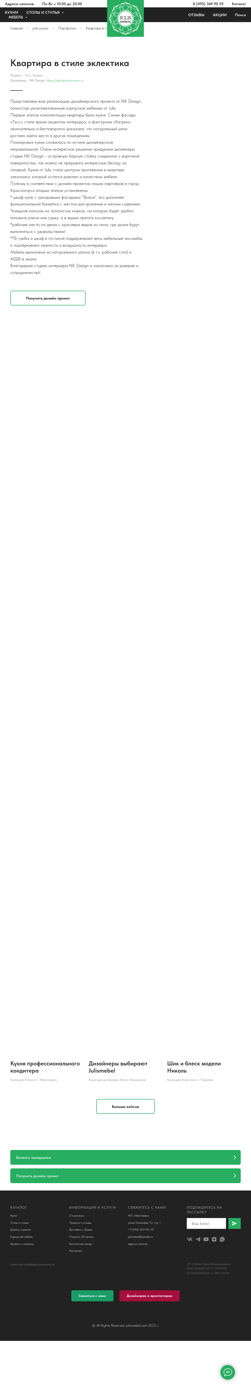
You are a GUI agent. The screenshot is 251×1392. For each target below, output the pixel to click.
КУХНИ (11, 12)
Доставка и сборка (80, 1230)
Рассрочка (75, 1250)
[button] (146, 298)
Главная (16, 28)
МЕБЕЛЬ (16, 17)
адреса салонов (137, 1244)
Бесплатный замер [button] (80, 1244)
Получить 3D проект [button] (81, 1236)
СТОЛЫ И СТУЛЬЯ (43, 12)
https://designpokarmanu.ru (163, 80)
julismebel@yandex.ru (140, 1236)
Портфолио (67, 28)
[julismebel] (190, 1239)
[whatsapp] (222, 1239)
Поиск (240, 15)
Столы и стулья (19, 1222)
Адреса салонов (19, 3)
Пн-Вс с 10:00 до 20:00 (62, 3)
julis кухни (40, 28)
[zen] (214, 1239)
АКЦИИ (220, 15)
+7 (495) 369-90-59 (141, 1230)
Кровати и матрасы (22, 1244)
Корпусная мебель (21, 1236)
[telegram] (198, 1239)
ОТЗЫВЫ (196, 15)
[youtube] (206, 1239)
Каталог (239, 3)
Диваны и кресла (20, 1230)
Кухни (13, 1215)
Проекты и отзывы (80, 1222)
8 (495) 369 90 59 (208, 3)
